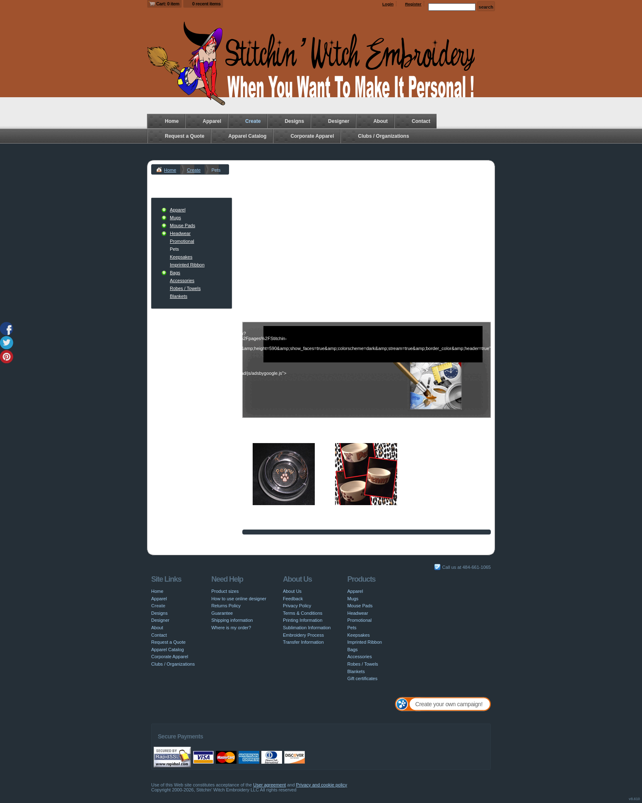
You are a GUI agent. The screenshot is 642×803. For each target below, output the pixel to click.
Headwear (180, 233)
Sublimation (347, 515)
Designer (338, 121)
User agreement (269, 784)
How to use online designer (238, 598)
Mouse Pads (182, 225)
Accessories (182, 280)
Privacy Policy (297, 605)
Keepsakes (181, 256)
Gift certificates (362, 678)
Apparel (212, 121)
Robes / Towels (185, 288)
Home (172, 121)
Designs (294, 121)
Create (253, 121)
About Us (292, 591)
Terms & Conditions (302, 613)
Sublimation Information (307, 627)
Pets (351, 627)
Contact (421, 121)
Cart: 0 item (167, 3)
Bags (175, 272)
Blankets (178, 296)
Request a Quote (184, 136)
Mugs (175, 217)
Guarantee (222, 613)
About (380, 121)
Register (413, 4)
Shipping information (232, 620)
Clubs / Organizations (383, 136)
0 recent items (206, 3)
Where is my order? (231, 627)
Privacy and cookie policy (322, 784)
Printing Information (302, 620)
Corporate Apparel (312, 136)
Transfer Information (303, 642)
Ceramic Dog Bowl (354, 509)
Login (387, 4)
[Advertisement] (366, 237)
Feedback (293, 598)
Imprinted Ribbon (187, 264)
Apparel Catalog (247, 136)
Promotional (182, 241)
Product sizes (225, 591)
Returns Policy (226, 605)
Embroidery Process (303, 635)
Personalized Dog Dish (276, 509)
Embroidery (264, 515)
